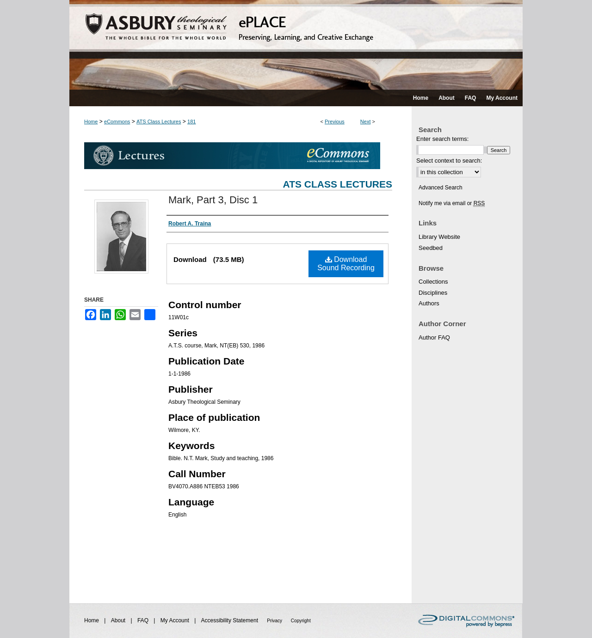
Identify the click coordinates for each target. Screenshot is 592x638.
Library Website (439, 236)
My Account (175, 620)
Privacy (275, 620)
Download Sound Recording (346, 263)
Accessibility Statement (230, 620)
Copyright (301, 620)
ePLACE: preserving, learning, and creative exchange (296, 45)
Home (91, 121)
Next (365, 121)
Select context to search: (449, 160)
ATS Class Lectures (158, 121)
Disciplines (433, 292)
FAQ (143, 620)
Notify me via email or (452, 203)
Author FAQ (434, 337)
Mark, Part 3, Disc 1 (213, 200)
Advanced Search (440, 187)
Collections (433, 281)
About (119, 620)
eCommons (117, 121)
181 (191, 121)
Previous (335, 121)
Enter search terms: (442, 138)
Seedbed (431, 247)
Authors (429, 303)
